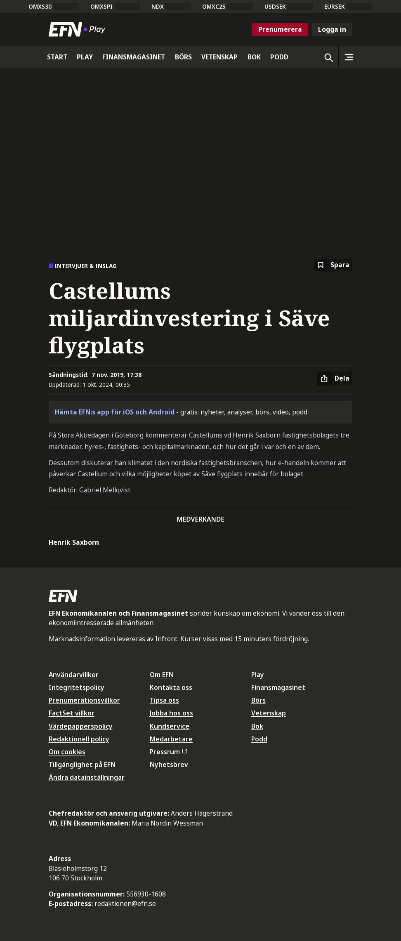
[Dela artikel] (334, 379)
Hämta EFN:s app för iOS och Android (115, 411)
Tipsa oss (164, 700)
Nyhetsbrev (169, 764)
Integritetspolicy (76, 687)
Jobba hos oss (171, 713)
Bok (257, 726)
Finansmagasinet (278, 687)
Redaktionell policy (79, 738)
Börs (258, 700)
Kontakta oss (171, 687)
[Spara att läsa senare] (333, 265)
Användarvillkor (74, 674)
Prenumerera (280, 29)
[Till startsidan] (79, 29)
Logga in (332, 29)
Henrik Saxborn (74, 542)
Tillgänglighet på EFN (82, 764)
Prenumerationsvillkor (84, 700)
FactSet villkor (71, 713)
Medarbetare (171, 738)
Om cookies (67, 751)
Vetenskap (268, 713)
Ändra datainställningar (87, 777)
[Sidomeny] (348, 57)
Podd (259, 738)
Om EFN (162, 674)
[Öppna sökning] (328, 57)
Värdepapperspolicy (81, 726)
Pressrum (168, 751)
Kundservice (169, 726)
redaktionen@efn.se (125, 903)
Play (257, 674)
